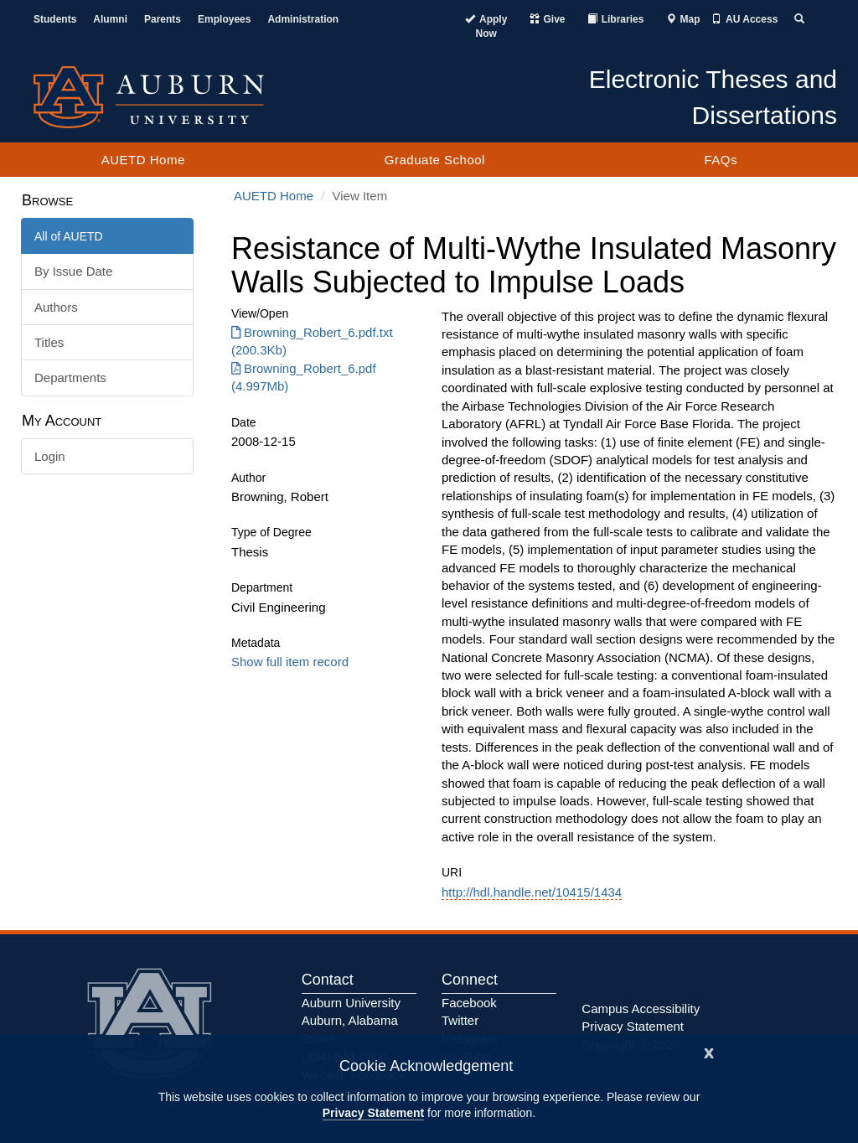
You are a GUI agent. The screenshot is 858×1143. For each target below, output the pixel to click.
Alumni (110, 19)
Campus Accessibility (640, 1008)
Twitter (460, 1020)
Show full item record (290, 661)
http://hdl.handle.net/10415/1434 (532, 892)
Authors (56, 307)
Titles (49, 342)
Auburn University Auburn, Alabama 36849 (351, 1021)
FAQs (720, 160)
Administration (303, 19)
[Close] (709, 1051)
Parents (162, 19)
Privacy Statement (373, 1113)
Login (49, 456)
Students (55, 19)
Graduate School (435, 160)
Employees (224, 19)
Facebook (469, 1003)
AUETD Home (143, 160)
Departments (70, 377)
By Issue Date (73, 271)
